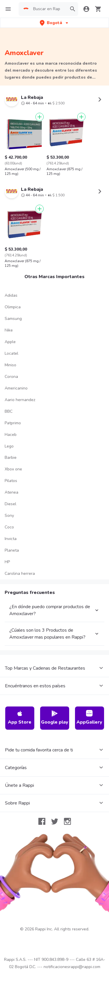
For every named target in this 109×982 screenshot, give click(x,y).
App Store (19, 717)
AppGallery (89, 717)
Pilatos (11, 480)
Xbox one (13, 469)
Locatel (11, 353)
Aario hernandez (20, 400)
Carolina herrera (20, 573)
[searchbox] (48, 9)
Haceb (11, 434)
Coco (9, 527)
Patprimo (13, 423)
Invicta (11, 538)
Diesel (10, 504)
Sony (9, 515)
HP (7, 562)
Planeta (12, 550)
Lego (9, 446)
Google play (54, 717)
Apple (10, 342)
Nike (9, 330)
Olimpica (13, 307)
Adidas (11, 295)
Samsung (13, 318)
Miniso (10, 365)
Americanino (16, 388)
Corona (11, 376)
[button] (54, 23)
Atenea (11, 492)
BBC (8, 411)
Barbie (11, 457)
